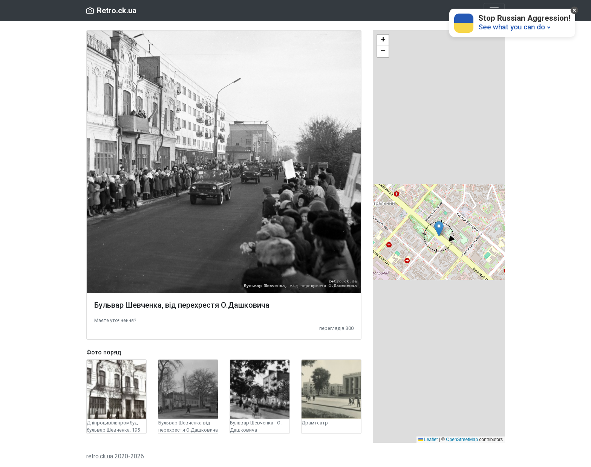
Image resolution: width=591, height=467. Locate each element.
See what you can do (511, 27)
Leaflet (428, 439)
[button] (115, 320)
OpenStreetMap (462, 439)
